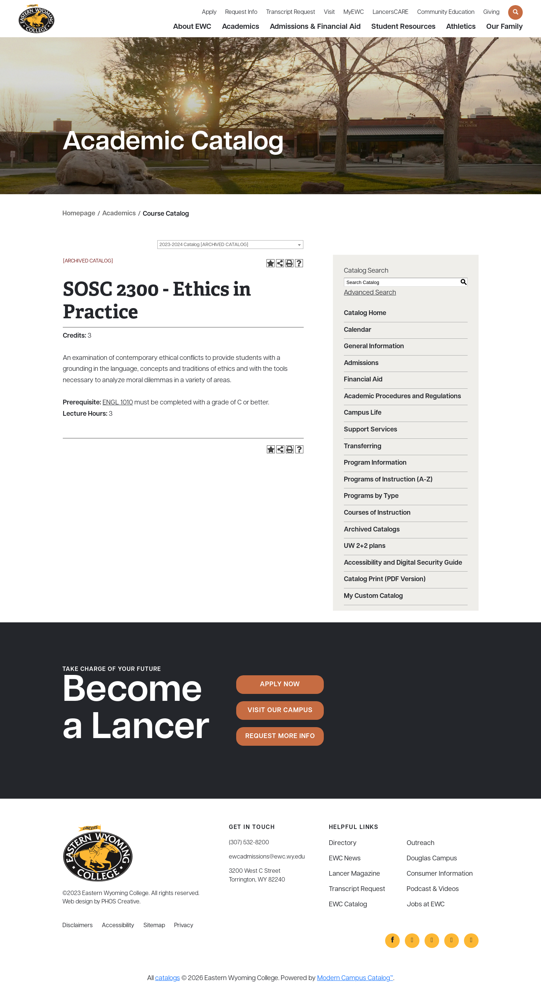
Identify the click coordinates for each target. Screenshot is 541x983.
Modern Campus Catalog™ (355, 978)
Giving (491, 12)
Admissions (361, 363)
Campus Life (362, 413)
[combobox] (230, 244)
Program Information (375, 462)
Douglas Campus (432, 858)
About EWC (192, 27)
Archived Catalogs (372, 529)
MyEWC (354, 12)
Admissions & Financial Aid (315, 27)
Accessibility (118, 925)
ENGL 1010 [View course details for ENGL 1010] (118, 402)
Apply (209, 12)
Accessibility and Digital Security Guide (403, 562)
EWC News (345, 858)
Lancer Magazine (354, 873)
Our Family (504, 27)
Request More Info (280, 736)
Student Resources (403, 27)
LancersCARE (390, 12)
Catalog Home (365, 313)
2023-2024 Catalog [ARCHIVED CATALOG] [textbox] (204, 244)
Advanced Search (370, 292)
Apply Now (280, 684)
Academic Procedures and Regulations (402, 396)
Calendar (357, 329)
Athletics (461, 27)
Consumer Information (440, 873)
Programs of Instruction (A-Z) (388, 479)
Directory (343, 843)
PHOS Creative (120, 902)
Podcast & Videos (433, 889)
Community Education (446, 12)
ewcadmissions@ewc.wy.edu (267, 857)
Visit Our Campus (280, 710)
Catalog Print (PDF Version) (385, 579)
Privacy (183, 925)
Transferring (362, 446)
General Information (374, 346)
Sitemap (154, 925)
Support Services (370, 429)
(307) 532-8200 (249, 842)
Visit (329, 12)
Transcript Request (290, 12)
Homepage (78, 213)
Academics (240, 27)
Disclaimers (77, 925)
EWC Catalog (348, 904)
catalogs (167, 978)
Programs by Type (371, 496)
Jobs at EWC (426, 904)
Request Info (241, 12)
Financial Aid (363, 379)
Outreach (420, 843)
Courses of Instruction (377, 512)
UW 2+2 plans (364, 545)
